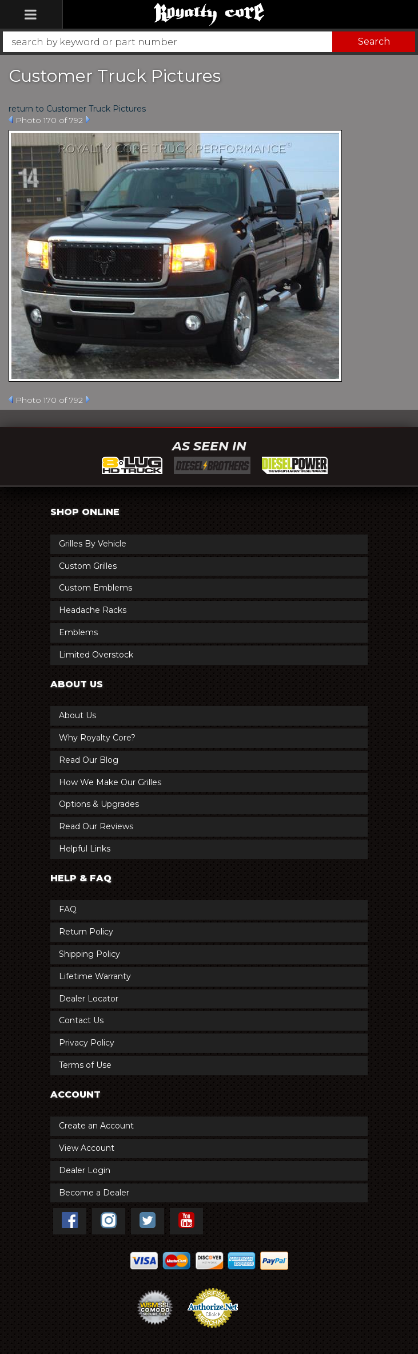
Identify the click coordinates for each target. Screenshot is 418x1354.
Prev (11, 119)
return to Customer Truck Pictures (77, 109)
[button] (209, 41)
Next (88, 119)
